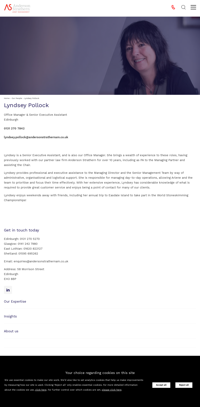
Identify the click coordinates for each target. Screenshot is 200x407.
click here (40, 389)
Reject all (184, 385)
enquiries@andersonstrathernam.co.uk (41, 261)
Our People (17, 98)
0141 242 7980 (28, 244)
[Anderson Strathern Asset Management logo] (17, 8)
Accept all (161, 385)
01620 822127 (32, 248)
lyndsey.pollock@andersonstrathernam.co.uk (36, 137)
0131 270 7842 (14, 128)
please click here (111, 389)
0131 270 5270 (30, 239)
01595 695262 (28, 253)
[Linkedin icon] (8, 290)
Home (7, 98)
